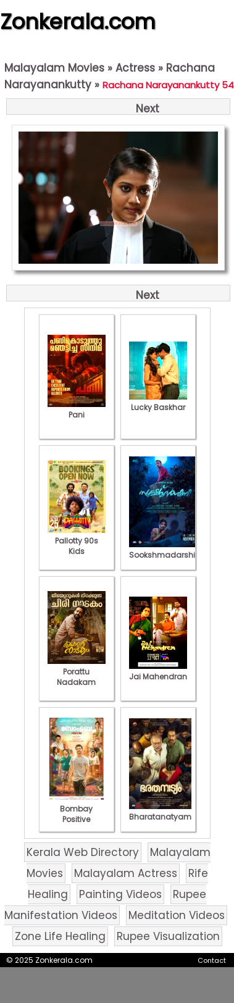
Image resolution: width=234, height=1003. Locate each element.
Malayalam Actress (125, 873)
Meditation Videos (176, 915)
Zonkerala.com (78, 21)
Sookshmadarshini (165, 549)
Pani (77, 409)
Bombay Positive (77, 809)
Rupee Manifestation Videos (105, 905)
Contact (212, 960)
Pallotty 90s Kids (77, 540)
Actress (135, 68)
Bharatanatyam (160, 811)
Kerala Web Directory (83, 852)
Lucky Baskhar (158, 402)
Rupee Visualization (168, 936)
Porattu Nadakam (77, 671)
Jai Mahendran (158, 671)
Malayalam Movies (54, 68)
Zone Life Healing (60, 936)
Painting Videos (120, 894)
